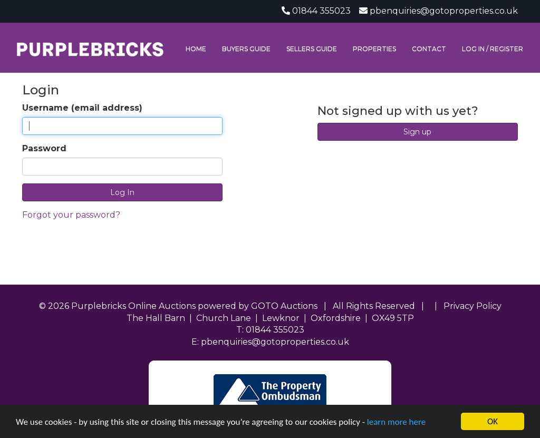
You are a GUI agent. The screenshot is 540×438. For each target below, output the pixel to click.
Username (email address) (82, 108)
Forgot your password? (71, 215)
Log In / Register (492, 49)
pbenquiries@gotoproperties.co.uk (444, 11)
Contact (429, 49)
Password (44, 148)
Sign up (417, 132)
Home (196, 49)
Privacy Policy (472, 306)
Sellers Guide (311, 49)
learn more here (396, 421)
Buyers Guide (246, 49)
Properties (374, 49)
